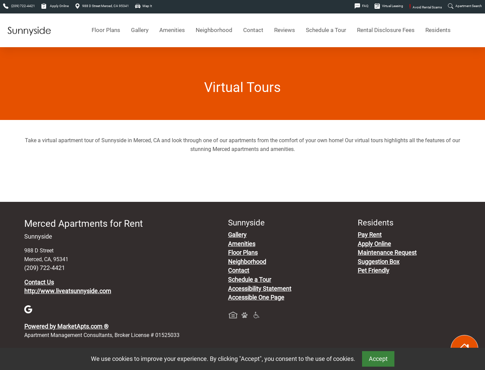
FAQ (361, 6)
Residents (438, 30)
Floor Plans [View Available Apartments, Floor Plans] (106, 30)
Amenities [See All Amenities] (172, 30)
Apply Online (55, 6)
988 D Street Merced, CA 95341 (102, 6)
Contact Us (39, 282)
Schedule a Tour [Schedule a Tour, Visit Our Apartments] (326, 30)
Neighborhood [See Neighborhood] (214, 30)
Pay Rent (370, 235)
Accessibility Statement (259, 288)
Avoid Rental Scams (425, 7)
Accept (378, 359)
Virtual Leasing (389, 6)
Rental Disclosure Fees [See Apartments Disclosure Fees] (386, 30)
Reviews (284, 30)
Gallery (140, 30)
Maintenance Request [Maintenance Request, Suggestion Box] (387, 252)
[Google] (28, 309)
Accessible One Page (256, 297)
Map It (143, 6)
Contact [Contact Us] (253, 30)
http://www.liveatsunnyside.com (67, 291)
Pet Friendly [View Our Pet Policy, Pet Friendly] (373, 270)
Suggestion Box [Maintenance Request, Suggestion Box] (378, 261)
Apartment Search (465, 6)
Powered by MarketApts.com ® (66, 326)
